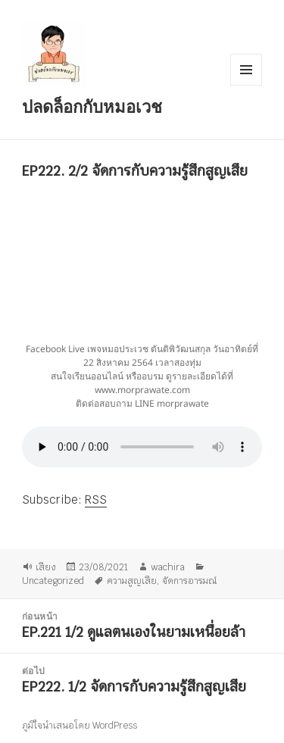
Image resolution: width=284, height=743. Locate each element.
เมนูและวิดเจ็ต (246, 70)
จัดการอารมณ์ (189, 580)
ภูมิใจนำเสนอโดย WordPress (79, 726)
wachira (168, 566)
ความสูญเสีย (132, 580)
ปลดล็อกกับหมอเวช (92, 106)
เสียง (46, 566)
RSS (96, 499)
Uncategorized (53, 580)
